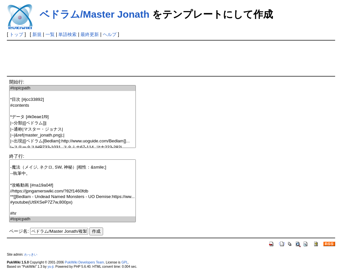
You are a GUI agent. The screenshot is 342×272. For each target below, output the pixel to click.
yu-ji (50, 266)
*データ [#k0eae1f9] (72, 117)
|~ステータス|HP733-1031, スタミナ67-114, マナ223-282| (72, 147)
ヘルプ (110, 34)
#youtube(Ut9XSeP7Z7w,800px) (72, 202)
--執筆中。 (72, 174)
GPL (124, 262)
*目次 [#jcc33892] (72, 100)
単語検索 (67, 34)
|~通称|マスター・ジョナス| (72, 129)
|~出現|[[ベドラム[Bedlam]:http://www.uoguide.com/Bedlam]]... (72, 141)
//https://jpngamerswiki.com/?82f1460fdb (72, 191)
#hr (72, 213)
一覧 (50, 34)
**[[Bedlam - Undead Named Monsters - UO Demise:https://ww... (72, 197)
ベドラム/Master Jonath (95, 14)
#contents (72, 105)
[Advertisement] (126, 57)
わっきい (30, 254)
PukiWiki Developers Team (84, 262)
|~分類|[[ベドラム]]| (72, 123)
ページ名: (19, 231)
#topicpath (72, 88)
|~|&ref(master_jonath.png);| (72, 135)
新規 (37, 34)
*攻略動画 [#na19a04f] (72, 185)
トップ (16, 34)
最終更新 (90, 34)
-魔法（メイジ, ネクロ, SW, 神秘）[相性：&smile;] (72, 167)
